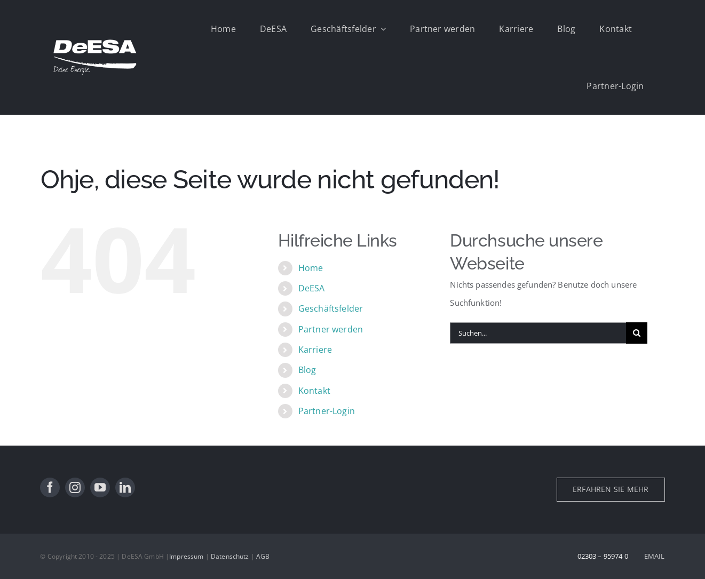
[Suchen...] (538, 333)
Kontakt (314, 390)
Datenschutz (230, 556)
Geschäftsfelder (330, 308)
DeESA (311, 288)
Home (310, 268)
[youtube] (100, 487)
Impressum (186, 556)
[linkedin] (125, 487)
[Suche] (636, 333)
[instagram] (75, 487)
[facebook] (50, 487)
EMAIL (654, 556)
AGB (263, 556)
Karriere (315, 349)
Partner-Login (326, 411)
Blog (307, 370)
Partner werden (330, 329)
